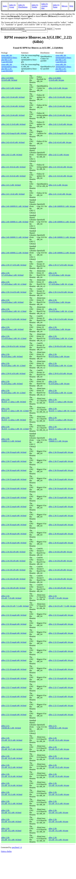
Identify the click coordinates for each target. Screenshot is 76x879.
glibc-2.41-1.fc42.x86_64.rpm (60, 194)
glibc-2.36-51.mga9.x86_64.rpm (61, 516)
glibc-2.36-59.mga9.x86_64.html (13, 452)
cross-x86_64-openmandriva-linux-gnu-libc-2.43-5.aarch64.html (9, 58)
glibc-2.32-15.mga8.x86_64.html (13, 706)
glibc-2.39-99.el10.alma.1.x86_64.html (12, 355)
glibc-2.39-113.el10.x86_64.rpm (61, 319)
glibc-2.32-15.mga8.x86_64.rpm (61, 706)
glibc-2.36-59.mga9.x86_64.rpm (61, 452)
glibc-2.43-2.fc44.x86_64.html (13, 106)
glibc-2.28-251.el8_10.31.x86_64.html (11, 739)
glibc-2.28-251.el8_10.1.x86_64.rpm (58, 839)
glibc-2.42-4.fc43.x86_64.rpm (60, 142)
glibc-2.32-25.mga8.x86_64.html (13, 642)
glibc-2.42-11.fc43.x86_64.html (13, 124)
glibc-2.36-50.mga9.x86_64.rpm (61, 525)
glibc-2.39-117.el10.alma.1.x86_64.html (12, 274)
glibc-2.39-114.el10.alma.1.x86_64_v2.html (13, 310)
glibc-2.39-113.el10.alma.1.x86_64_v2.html (13, 337)
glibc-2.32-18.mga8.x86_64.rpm (61, 678)
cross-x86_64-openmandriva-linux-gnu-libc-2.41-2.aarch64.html (9, 67)
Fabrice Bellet (6, 851)
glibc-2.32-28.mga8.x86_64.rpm (61, 633)
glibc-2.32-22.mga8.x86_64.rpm (61, 660)
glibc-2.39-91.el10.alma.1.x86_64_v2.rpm (60, 392)
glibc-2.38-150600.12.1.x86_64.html (11, 440)
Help (71, 6)
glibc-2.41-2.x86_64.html (11, 185)
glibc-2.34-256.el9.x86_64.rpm (60, 561)
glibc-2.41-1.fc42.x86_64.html (13, 194)
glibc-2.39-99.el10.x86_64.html (13, 346)
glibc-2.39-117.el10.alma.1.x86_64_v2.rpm (61, 283)
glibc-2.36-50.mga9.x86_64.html (13, 525)
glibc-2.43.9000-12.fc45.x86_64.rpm (56, 79)
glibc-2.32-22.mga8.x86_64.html (13, 660)
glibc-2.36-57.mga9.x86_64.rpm (61, 461)
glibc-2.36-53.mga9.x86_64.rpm (61, 498)
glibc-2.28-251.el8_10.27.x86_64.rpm (59, 748)
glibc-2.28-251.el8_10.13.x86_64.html (11, 793)
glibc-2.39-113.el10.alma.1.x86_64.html (12, 328)
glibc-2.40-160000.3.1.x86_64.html (14, 237)
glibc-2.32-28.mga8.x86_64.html (13, 633)
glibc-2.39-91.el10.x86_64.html (13, 373)
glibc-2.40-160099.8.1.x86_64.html (14, 206)
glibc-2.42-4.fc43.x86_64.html (13, 142)
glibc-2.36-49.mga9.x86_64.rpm (61, 534)
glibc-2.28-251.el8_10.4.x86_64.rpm (58, 820)
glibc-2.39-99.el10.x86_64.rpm (60, 346)
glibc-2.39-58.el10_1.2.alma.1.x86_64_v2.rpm (62, 428)
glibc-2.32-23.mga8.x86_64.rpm (61, 651)
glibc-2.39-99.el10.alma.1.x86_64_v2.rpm (60, 364)
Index (5, 6)
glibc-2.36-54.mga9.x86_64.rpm (61, 488)
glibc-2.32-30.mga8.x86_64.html (13, 624)
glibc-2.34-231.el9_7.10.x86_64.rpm (58, 597)
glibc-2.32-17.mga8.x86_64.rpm (61, 687)
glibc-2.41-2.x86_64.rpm (58, 185)
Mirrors (64, 6)
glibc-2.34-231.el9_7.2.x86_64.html (15, 606)
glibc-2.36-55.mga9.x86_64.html (13, 479)
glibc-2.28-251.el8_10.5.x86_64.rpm (58, 811)
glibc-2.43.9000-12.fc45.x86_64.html (9, 79)
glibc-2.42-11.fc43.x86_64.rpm (60, 124)
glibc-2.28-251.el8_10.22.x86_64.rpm (59, 766)
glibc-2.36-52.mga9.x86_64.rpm (61, 507)
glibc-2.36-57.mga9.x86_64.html (13, 461)
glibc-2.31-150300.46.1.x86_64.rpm (58, 727)
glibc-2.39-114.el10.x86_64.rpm (61, 292)
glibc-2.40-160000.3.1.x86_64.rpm (62, 237)
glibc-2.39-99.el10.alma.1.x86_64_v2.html (13, 364)
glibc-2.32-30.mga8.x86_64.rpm (61, 624)
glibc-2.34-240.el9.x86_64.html (13, 588)
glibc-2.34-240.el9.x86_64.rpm (60, 588)
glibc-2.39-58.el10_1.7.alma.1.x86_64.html (13, 401)
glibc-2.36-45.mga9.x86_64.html (13, 543)
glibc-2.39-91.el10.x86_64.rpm (60, 373)
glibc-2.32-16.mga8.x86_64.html (13, 696)
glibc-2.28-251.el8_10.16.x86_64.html (11, 775)
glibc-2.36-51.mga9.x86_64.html (13, 516)
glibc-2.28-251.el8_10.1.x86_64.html (11, 839)
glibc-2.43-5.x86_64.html (11, 88)
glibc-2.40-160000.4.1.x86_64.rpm (62, 222)
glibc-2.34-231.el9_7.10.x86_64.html (11, 597)
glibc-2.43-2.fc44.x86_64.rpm (60, 106)
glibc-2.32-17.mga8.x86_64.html (13, 687)
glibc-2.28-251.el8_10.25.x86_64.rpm (59, 757)
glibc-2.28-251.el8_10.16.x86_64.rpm (59, 775)
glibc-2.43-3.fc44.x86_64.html (13, 97)
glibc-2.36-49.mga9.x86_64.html (13, 534)
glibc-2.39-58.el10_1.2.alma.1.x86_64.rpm (61, 419)
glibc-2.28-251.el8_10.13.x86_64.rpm (59, 793)
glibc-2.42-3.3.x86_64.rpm (59, 155)
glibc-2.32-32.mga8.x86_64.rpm (61, 615)
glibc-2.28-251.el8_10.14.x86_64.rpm (59, 784)
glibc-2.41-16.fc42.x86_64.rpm (60, 176)
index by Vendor (35, 6)
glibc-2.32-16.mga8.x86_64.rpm (61, 696)
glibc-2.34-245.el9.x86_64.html (13, 570)
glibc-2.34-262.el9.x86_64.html (13, 552)
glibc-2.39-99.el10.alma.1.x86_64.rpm (59, 355)
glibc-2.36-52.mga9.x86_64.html (13, 507)
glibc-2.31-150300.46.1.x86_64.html (11, 727)
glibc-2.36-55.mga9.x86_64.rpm (61, 479)
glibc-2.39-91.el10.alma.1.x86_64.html (12, 382)
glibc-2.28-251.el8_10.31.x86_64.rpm (59, 739)
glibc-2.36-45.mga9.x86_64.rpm (61, 543)
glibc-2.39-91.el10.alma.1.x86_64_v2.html (13, 392)
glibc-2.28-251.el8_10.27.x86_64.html (11, 748)
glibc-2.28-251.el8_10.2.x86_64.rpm (58, 829)
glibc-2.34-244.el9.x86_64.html (13, 579)
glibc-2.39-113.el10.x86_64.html (13, 319)
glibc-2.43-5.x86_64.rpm (58, 88)
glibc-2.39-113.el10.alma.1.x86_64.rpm (59, 328)
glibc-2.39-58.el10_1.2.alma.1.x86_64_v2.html (15, 428)
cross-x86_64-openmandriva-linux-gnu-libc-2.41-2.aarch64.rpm (63, 67)
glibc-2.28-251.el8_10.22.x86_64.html (11, 766)
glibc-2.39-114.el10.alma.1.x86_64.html (12, 301)
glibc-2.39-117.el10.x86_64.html (13, 265)
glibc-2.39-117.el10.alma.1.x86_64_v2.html (13, 283)
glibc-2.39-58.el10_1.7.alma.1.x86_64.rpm (61, 401)
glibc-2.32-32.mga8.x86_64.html (13, 615)
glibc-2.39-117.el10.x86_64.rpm (61, 265)
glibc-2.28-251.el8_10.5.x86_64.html (11, 811)
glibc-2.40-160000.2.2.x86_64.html (14, 253)
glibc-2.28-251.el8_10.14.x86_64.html (11, 784)
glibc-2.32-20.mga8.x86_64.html (13, 669)
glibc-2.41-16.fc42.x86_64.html (13, 176)
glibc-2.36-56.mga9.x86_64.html (13, 470)
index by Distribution (22, 6)
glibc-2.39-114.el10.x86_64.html (13, 292)
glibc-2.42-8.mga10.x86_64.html (13, 133)
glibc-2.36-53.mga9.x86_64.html (13, 498)
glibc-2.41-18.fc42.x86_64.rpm (60, 167)
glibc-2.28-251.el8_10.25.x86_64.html (11, 757)
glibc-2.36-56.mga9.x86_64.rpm (61, 470)
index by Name (56, 6)
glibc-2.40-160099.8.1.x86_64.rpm (62, 206)
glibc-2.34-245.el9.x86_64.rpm (60, 570)
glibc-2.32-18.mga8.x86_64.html (13, 678)
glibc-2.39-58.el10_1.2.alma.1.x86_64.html (13, 419)
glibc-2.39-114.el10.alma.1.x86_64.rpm (59, 301)
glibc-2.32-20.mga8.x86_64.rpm (61, 669)
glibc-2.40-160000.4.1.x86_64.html (14, 222)
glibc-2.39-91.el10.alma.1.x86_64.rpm (59, 382)
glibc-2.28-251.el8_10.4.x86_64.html (11, 820)
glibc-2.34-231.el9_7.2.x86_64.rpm (62, 606)
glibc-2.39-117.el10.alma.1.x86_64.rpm (59, 274)
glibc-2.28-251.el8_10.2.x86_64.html (11, 829)
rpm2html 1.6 (17, 847)
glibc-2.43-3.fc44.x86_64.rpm (60, 97)
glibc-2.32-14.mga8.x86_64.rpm (61, 715)
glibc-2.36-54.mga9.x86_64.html (13, 488)
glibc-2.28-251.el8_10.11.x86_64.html (11, 802)
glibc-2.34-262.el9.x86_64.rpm (60, 552)
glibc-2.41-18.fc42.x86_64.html (13, 167)
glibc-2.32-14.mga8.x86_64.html (13, 715)
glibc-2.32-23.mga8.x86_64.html (13, 651)
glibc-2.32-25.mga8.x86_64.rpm (61, 642)
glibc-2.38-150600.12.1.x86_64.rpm (58, 440)
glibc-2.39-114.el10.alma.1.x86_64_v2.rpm (61, 310)
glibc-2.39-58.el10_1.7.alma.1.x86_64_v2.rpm (62, 410)
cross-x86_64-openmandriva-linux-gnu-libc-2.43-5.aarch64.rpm (63, 58)
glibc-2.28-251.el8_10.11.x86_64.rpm (59, 802)
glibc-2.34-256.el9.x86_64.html (13, 561)
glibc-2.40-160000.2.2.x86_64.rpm (62, 253)
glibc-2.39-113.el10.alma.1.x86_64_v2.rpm (61, 337)
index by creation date (44, 6)
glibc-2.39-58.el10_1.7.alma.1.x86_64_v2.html (15, 410)
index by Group (12, 6)
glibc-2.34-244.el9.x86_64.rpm (60, 579)
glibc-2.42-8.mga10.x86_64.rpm (61, 133)
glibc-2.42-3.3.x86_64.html (11, 155)
